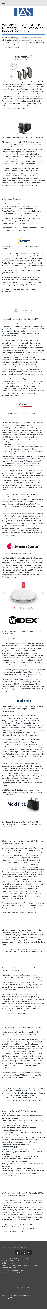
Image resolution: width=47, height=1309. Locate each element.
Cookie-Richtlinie (25, 1296)
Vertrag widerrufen (10, 1298)
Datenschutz (15, 1296)
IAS (28, 1287)
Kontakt (20, 1287)
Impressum (5, 1296)
